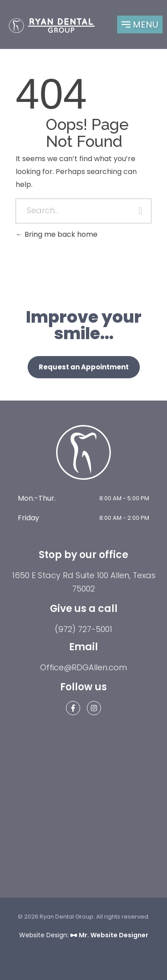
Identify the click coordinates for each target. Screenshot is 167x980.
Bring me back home (57, 234)
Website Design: (83, 935)
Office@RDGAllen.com (83, 667)
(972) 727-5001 (83, 629)
